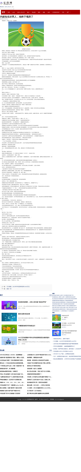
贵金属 (33, 12)
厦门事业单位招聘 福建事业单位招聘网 (38, 393)
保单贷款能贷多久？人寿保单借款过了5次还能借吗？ (63, 310)
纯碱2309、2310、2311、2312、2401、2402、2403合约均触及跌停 (18, 382)
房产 (68, 12)
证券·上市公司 (8, 6)
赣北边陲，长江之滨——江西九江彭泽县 (38, 385)
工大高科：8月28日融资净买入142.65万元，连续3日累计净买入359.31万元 (47, 388)
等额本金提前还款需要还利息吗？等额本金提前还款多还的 (64, 309)
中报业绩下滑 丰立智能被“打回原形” (10, 393)
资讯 (9, 12)
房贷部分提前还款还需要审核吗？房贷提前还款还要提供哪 (64, 302)
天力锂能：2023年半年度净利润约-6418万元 (18, 286)
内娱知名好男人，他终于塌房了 (61, 338)
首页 (3, 12)
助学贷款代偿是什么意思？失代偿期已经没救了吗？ (63, 295)
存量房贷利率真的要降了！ (34, 374)
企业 (13, 12)
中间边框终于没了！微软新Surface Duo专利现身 (13, 385)
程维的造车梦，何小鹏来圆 (7, 368)
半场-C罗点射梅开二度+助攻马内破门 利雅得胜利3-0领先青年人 (18, 374)
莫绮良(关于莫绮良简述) (34, 365)
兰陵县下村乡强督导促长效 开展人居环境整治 (40, 363)
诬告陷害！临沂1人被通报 (34, 368)
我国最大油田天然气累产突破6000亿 (10, 390)
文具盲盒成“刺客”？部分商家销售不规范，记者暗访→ (15, 360)
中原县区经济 (55, 12)
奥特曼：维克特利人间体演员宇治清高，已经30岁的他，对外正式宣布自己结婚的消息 (51, 360)
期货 (39, 12)
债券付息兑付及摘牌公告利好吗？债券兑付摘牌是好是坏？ (64, 305)
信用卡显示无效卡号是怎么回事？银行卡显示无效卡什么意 (64, 307)
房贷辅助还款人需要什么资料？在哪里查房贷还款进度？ (64, 297)
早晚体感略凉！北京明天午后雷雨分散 (11, 379)
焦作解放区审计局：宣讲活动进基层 (37, 382)
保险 (44, 12)
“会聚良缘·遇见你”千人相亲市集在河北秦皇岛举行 (14, 377)
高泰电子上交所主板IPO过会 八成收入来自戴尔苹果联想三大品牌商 (46, 379)
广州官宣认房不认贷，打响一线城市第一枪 (12, 365)
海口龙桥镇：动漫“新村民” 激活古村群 (11, 388)
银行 (28, 12)
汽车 (63, 12)
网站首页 (2, 6)
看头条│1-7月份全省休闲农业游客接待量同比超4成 (14, 363)
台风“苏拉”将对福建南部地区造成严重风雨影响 (65, 343)
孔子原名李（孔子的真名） (34, 390)
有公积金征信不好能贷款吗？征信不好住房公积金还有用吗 (64, 298)
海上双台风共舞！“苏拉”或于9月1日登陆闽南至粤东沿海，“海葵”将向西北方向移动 (50, 371)
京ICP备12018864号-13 (44, 399)
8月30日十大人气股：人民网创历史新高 (63, 353)
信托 (49, 12)
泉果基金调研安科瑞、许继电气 (9, 371)
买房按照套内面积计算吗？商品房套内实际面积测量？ (63, 304)
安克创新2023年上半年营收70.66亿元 (63, 351)
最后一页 (9, 288)
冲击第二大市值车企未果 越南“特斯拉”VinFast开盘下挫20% (44, 377)
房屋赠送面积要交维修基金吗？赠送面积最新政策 (62, 300)
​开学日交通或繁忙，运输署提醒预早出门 (64, 346)
